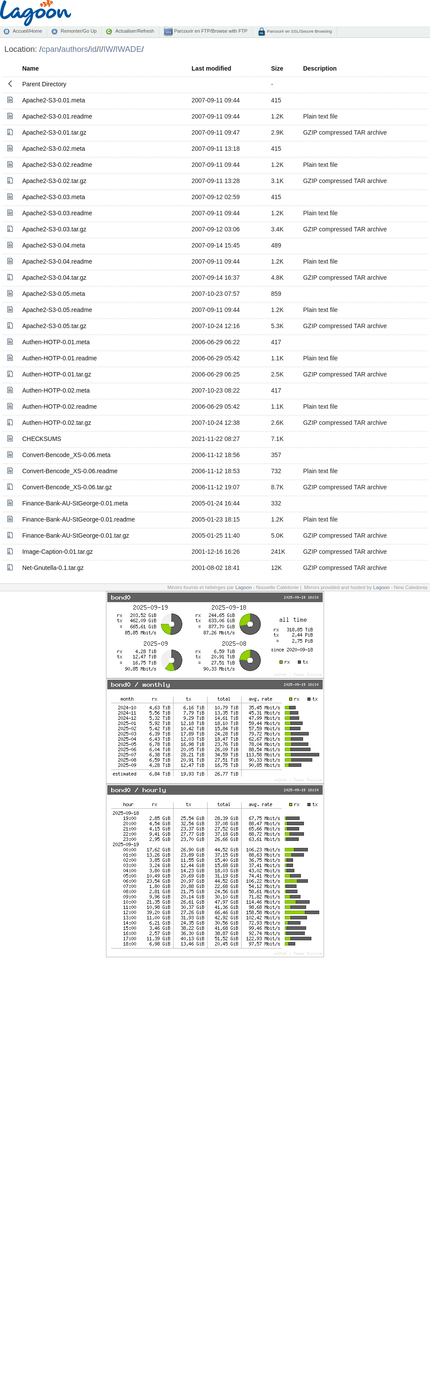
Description (320, 68)
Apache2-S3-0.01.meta (53, 100)
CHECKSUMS (41, 438)
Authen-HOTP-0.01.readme (59, 358)
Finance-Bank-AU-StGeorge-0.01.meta (75, 503)
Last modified (211, 68)
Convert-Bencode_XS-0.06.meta (66, 454)
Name (30, 68)
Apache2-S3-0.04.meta (53, 245)
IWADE (129, 49)
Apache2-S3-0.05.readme (57, 309)
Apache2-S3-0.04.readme (57, 261)
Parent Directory (44, 84)
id (93, 49)
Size (277, 68)
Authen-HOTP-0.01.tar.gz (56, 374)
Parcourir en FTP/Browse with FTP (210, 31)
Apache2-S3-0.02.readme (57, 164)
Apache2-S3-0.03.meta (53, 196)
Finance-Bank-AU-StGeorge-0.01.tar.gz (75, 535)
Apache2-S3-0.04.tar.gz (54, 277)
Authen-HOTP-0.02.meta (56, 390)
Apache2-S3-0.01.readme (57, 116)
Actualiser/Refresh (134, 31)
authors (74, 49)
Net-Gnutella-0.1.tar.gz (53, 567)
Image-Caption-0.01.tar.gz (57, 551)
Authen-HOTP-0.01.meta (56, 342)
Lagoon (243, 587)
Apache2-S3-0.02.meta (53, 148)
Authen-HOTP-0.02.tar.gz (56, 422)
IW (108, 49)
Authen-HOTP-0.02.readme (59, 406)
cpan (50, 49)
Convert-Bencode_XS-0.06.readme (70, 471)
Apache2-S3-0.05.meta (53, 293)
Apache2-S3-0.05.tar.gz (54, 325)
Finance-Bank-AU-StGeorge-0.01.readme (78, 519)
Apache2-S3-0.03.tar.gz (54, 229)
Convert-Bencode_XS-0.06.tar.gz (67, 487)
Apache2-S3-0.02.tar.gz (54, 180)
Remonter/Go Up (78, 31)
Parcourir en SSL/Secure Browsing (299, 31)
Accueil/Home (27, 31)
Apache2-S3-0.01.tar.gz (54, 132)
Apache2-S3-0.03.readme (57, 213)
